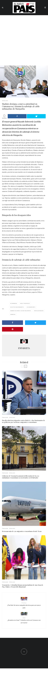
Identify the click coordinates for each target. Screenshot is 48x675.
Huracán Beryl (31, 307)
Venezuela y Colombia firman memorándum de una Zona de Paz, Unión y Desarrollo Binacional (22, 586)
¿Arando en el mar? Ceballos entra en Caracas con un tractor (24, 620)
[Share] (12, 322)
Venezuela (5, 100)
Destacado (5, 417)
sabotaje (13, 314)
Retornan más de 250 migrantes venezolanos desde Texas (22, 531)
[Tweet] (35, 322)
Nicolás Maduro (39, 310)
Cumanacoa (14, 303)
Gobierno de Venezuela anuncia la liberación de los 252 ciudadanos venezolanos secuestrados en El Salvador (20, 477)
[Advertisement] (24, 40)
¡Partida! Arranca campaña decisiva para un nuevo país (24, 605)
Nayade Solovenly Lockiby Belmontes (21, 310)
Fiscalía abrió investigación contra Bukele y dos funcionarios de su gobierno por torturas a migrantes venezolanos (23, 421)
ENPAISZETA (24, 348)
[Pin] (12, 329)
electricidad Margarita (17, 307)
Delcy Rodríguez (25, 303)
